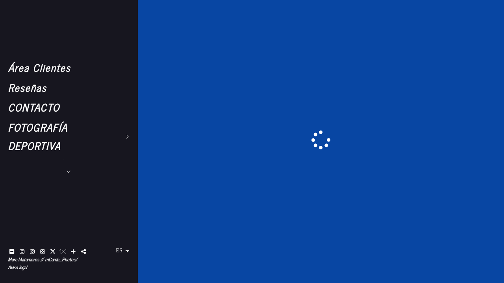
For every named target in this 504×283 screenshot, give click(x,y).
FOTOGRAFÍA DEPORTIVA (37, 136)
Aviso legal (17, 267)
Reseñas (27, 87)
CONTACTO (33, 107)
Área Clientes (39, 67)
